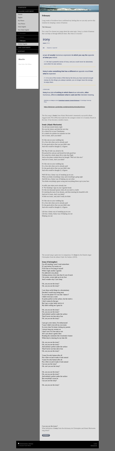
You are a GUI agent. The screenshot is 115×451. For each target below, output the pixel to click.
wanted (68, 80)
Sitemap (31, 443)
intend (54, 57)
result (87, 71)
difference (54, 95)
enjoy (47, 82)
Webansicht (94, 445)
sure (45, 64)
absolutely (89, 62)
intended (84, 95)
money (46, 80)
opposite (91, 55)
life (64, 78)
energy (90, 80)
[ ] (48, 43)
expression (67, 55)
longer (79, 80)
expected (52, 74)
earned (85, 78)
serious (59, 64)
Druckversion (23, 443)
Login (95, 443)
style (52, 92)
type (45, 55)
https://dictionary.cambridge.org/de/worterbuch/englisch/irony (64, 107)
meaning (90, 95)
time (74, 78)
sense (61, 62)
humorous (59, 55)
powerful (56, 62)
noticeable (80, 92)
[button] (45, 47)
